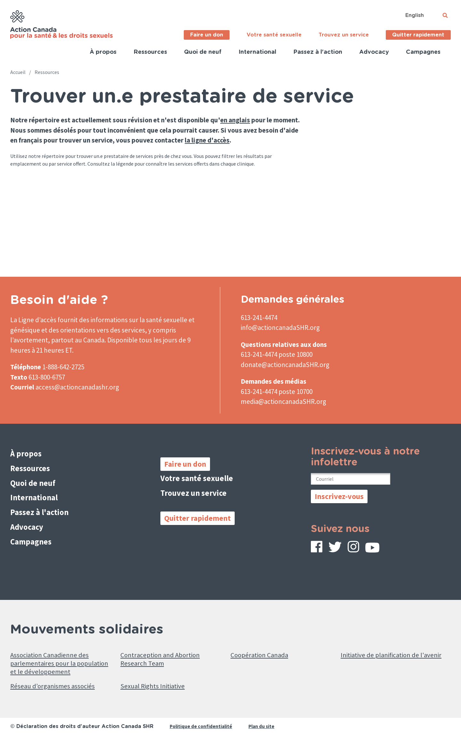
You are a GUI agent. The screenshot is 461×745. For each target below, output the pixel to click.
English (414, 15)
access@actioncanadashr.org (77, 387)
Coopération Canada (263, 654)
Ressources (150, 52)
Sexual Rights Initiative (157, 690)
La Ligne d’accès (33, 319)
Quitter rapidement (418, 34)
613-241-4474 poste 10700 (276, 391)
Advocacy (374, 52)
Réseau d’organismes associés (58, 690)
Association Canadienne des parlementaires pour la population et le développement (62, 664)
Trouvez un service (344, 34)
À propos (103, 52)
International (257, 52)
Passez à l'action (317, 52)
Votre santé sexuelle (274, 34)
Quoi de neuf (203, 52)
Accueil (18, 72)
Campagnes (423, 52)
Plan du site (264, 731)
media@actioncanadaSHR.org (283, 401)
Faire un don (206, 34)
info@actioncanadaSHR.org (280, 327)
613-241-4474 (259, 317)
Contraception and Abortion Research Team (165, 659)
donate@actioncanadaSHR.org (285, 364)
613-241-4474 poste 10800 (276, 354)
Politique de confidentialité (202, 731)
